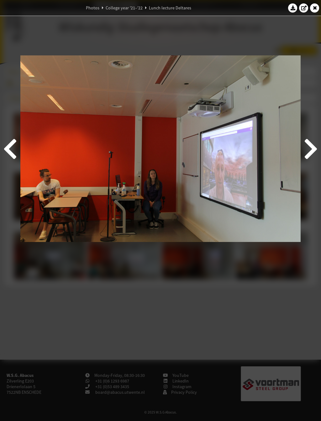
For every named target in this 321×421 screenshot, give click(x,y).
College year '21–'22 (124, 8)
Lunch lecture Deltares (170, 8)
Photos (92, 8)
